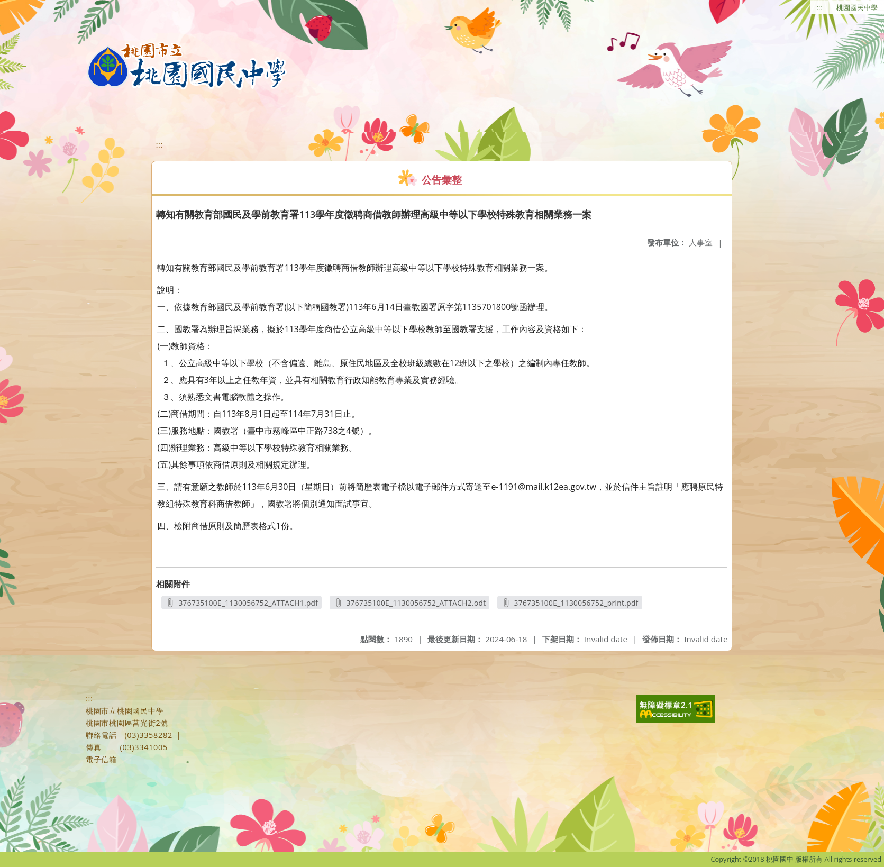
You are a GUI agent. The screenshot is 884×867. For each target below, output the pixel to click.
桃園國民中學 (857, 7)
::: (819, 7)
